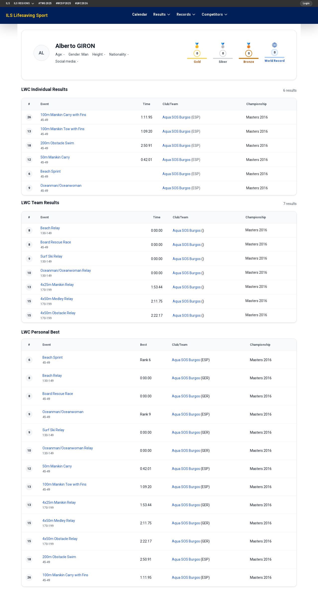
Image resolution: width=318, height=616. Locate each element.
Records (186, 14)
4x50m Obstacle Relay (58, 313)
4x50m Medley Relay (56, 299)
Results (162, 14)
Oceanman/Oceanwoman (60, 186)
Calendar (139, 14)
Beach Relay (50, 228)
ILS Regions (24, 3)
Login (306, 3)
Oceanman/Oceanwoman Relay (65, 270)
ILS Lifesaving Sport (27, 15)
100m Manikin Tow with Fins (62, 129)
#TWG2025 (45, 3)
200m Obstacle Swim (57, 143)
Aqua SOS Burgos (176, 117)
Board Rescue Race (55, 242)
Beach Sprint (50, 171)
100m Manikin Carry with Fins (63, 115)
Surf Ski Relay (51, 256)
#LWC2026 (81, 3)
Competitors (215, 14)
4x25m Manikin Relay (57, 285)
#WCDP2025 (63, 3)
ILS (8, 3)
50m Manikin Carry (55, 157)
